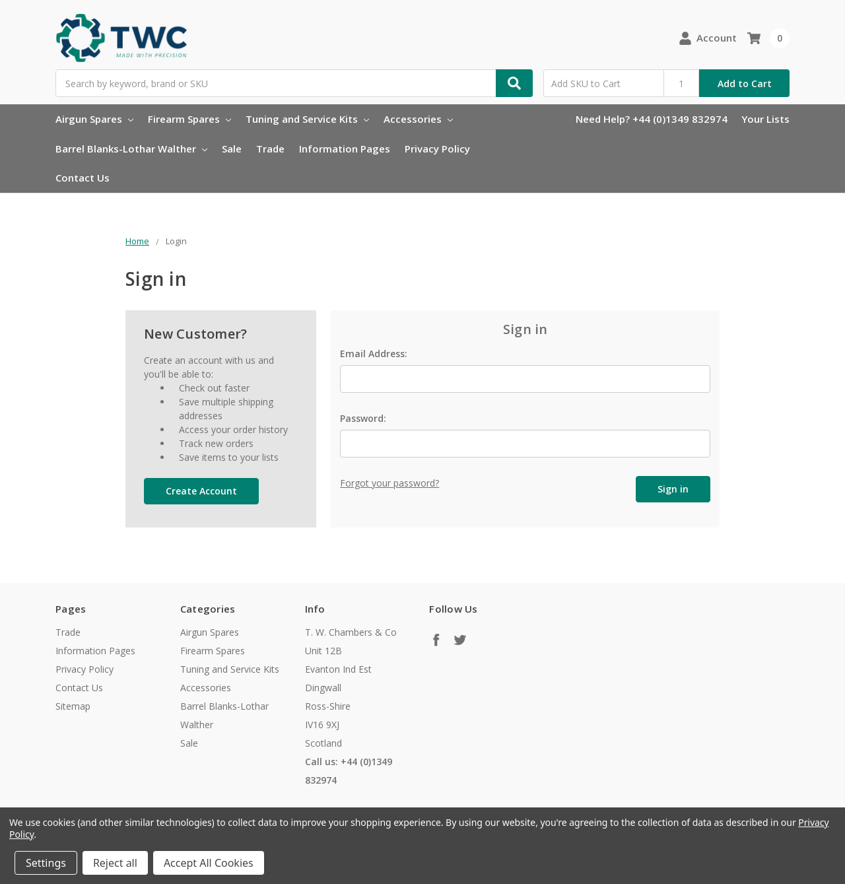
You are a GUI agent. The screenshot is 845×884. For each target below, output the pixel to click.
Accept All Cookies (209, 863)
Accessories (418, 118)
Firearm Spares (189, 118)
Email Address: (373, 353)
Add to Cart (745, 83)
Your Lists (765, 118)
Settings (46, 863)
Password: (363, 418)
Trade (270, 148)
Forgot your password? (389, 483)
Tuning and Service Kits (307, 118)
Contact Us (82, 177)
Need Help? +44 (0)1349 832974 (651, 118)
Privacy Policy (437, 148)
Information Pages (344, 148)
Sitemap (72, 706)
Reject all (115, 863)
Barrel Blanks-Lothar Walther (131, 148)
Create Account (201, 491)
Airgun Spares (94, 118)
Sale (232, 148)
